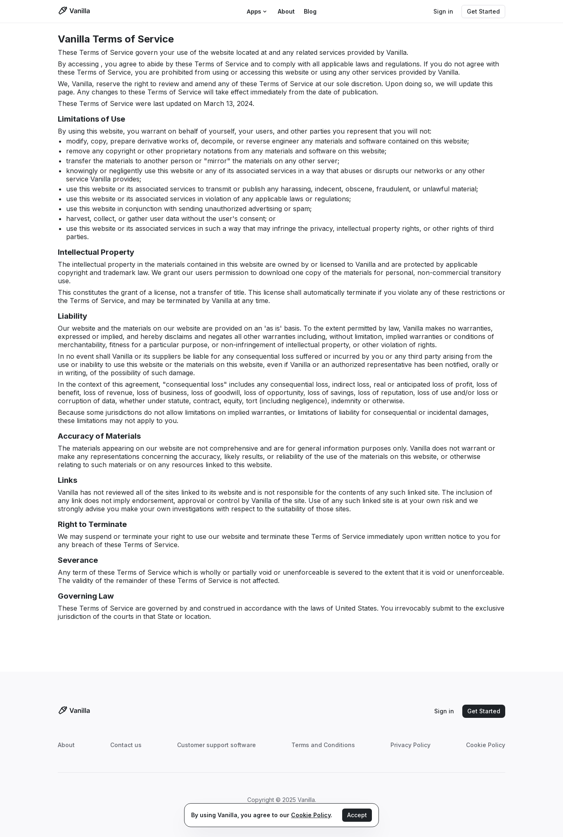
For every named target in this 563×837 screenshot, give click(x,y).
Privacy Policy (410, 744)
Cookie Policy (485, 744)
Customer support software (216, 744)
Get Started (483, 11)
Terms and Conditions (323, 744)
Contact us (126, 744)
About (66, 744)
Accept (357, 814)
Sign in (443, 11)
